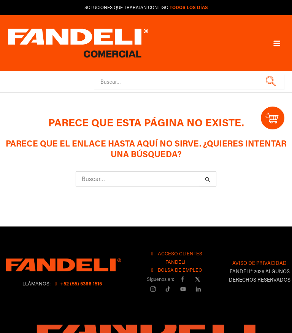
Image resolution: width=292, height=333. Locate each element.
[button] (269, 81)
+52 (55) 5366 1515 (77, 283)
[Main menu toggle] (276, 43)
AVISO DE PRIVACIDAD (259, 263)
